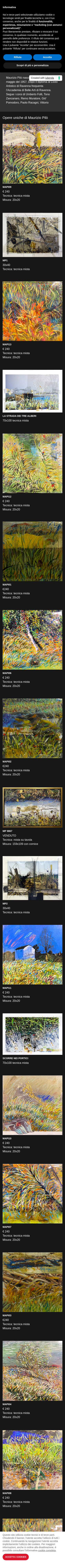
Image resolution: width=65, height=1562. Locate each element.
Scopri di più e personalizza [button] (32, 65)
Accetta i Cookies (15, 1557)
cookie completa (47, 1550)
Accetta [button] (47, 57)
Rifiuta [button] (17, 57)
